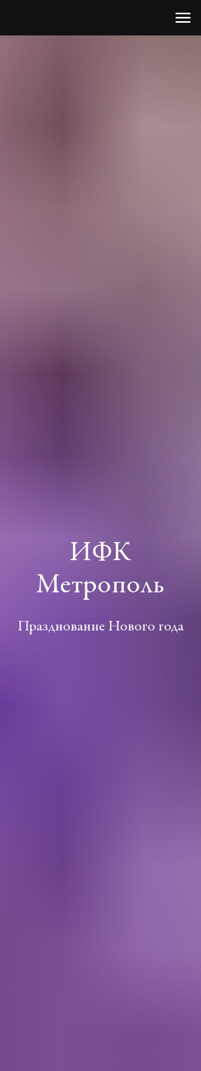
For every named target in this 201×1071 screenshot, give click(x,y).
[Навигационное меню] (183, 18)
